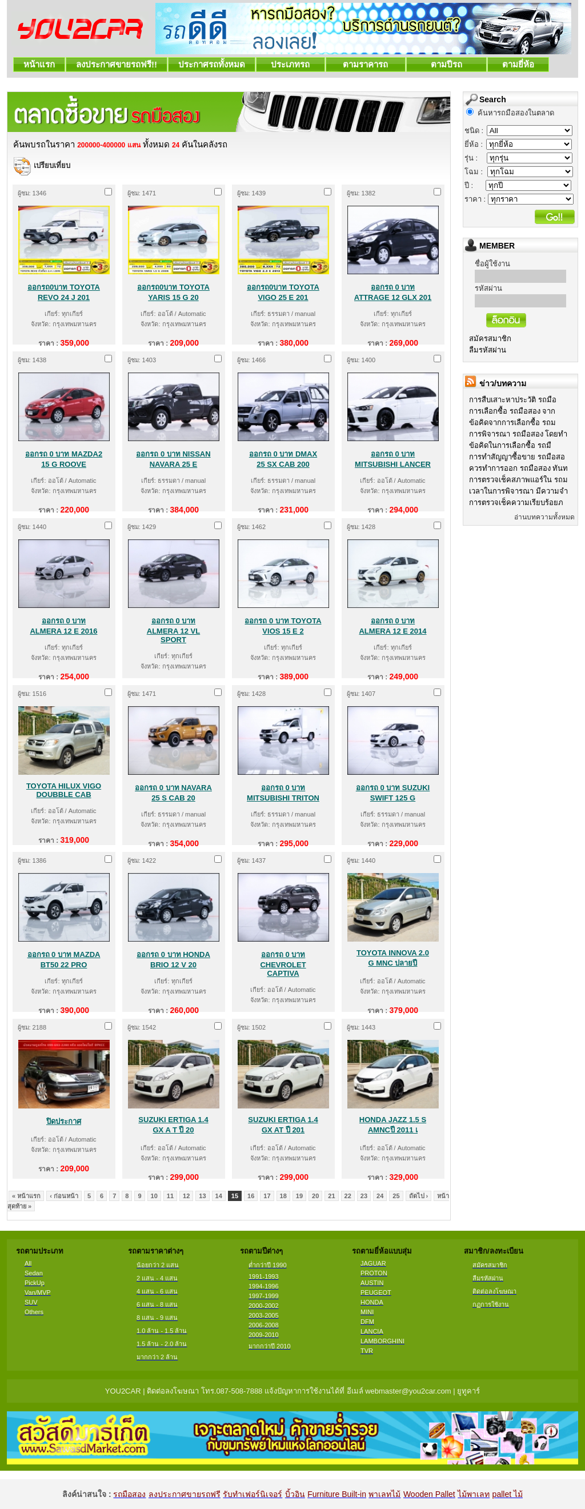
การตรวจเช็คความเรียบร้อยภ (516, 502)
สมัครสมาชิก (490, 338)
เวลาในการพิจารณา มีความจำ (518, 491)
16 (250, 1195)
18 (283, 1195)
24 (379, 1195)
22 (347, 1195)
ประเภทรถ (290, 64)
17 (266, 1195)
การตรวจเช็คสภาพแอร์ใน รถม (518, 479)
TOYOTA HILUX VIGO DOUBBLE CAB (63, 790)
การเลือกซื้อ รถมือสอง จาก (512, 411)
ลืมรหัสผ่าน (487, 350)
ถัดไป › (418, 1195)
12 (186, 1195)
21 (331, 1195)
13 (202, 1195)
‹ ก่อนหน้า (64, 1195)
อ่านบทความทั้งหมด (544, 517)
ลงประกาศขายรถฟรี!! (116, 64)
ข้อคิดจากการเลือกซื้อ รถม (512, 422)
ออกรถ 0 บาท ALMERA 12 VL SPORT (173, 630)
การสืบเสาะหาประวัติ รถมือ (512, 399)
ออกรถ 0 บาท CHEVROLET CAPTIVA (283, 964)
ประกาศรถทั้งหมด (211, 64)
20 (315, 1195)
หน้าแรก (39, 64)
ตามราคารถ (365, 64)
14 (218, 1195)
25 (395, 1195)
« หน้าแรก (26, 1195)
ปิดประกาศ (63, 1121)
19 (299, 1195)
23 (363, 1195)
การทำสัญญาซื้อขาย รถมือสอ (517, 457)
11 (170, 1195)
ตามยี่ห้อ (518, 64)
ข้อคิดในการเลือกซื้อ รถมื (510, 445)
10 (154, 1195)
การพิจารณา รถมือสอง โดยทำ (518, 434)
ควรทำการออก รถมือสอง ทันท (518, 468)
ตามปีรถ (446, 64)
